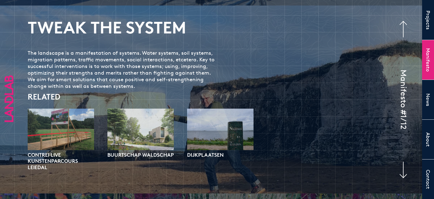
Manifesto (428, 60)
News (428, 99)
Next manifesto (400, 170)
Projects (428, 20)
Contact (428, 179)
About (428, 139)
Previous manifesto (406, 29)
